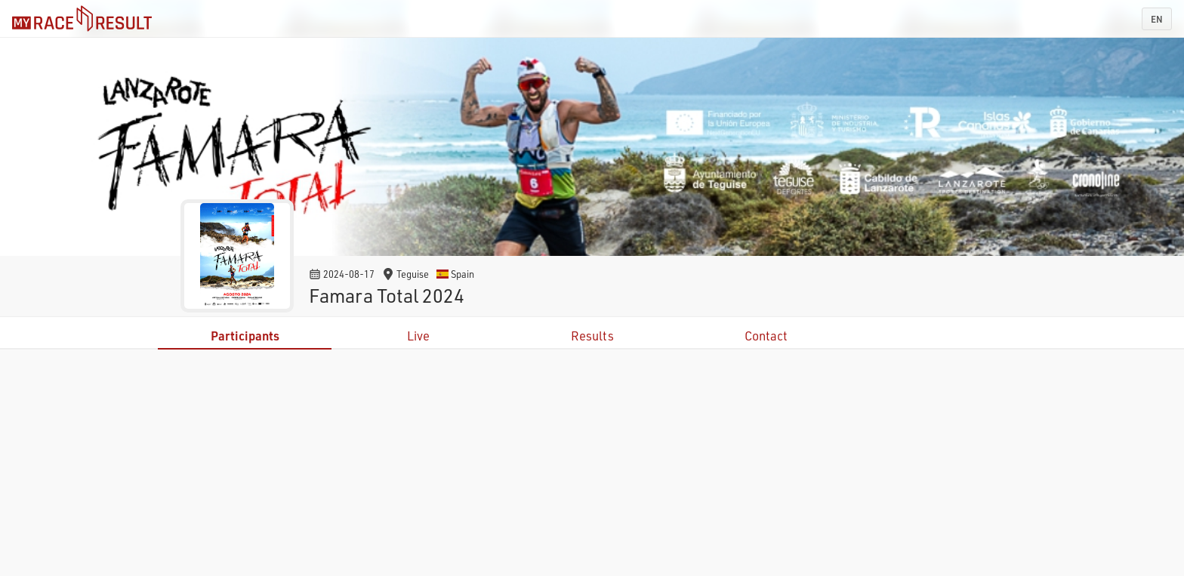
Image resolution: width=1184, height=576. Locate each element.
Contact (766, 335)
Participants (245, 335)
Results (592, 335)
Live (418, 335)
